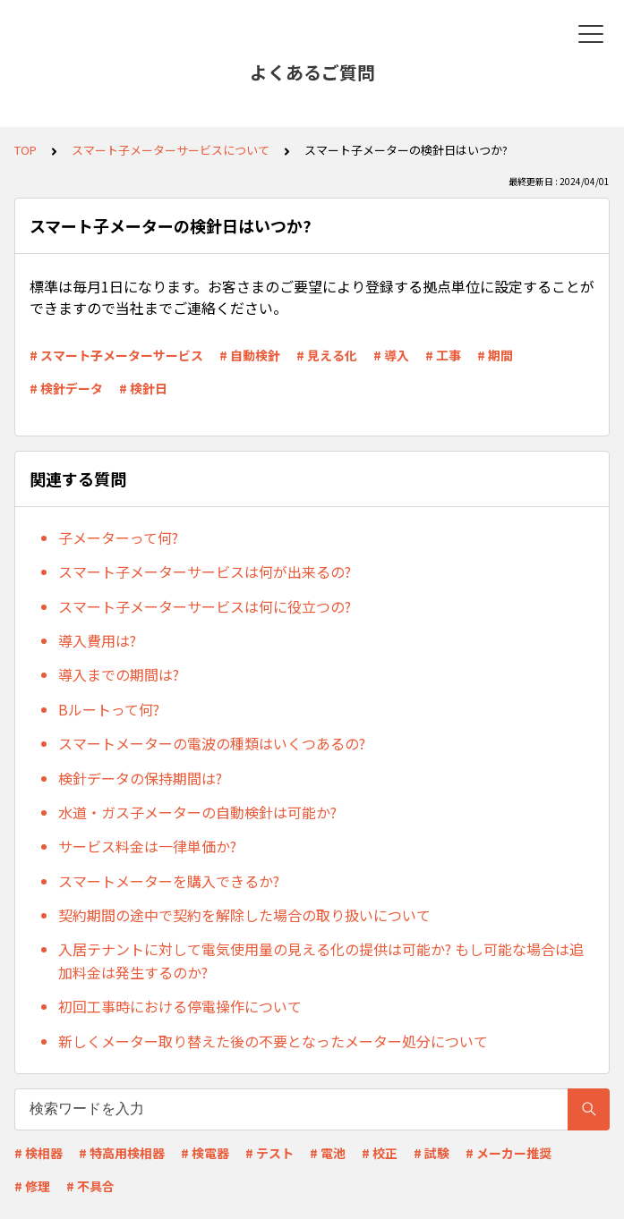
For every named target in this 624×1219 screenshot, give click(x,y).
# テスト (269, 1153)
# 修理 (32, 1186)
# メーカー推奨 (508, 1153)
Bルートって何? (108, 709)
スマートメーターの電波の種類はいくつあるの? (211, 743)
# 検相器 (38, 1153)
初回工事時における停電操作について (180, 1006)
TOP (25, 149)
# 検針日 (143, 388)
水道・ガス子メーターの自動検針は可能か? (197, 812)
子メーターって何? (118, 537)
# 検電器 (205, 1153)
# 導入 (391, 355)
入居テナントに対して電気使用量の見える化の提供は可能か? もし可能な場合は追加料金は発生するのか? (321, 960)
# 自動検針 (249, 355)
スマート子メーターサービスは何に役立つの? (204, 606)
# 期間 (495, 355)
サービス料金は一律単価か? (147, 846)
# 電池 (328, 1153)
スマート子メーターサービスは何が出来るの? (204, 571)
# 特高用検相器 (122, 1153)
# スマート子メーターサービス (116, 355)
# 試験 (431, 1153)
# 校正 (379, 1153)
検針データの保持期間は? (140, 778)
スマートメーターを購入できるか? (168, 881)
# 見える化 (326, 355)
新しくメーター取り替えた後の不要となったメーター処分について (273, 1041)
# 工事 (443, 355)
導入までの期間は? (118, 674)
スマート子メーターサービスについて (170, 149)
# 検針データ (66, 388)
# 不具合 (90, 1186)
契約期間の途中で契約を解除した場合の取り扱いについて (244, 915)
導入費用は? (97, 640)
